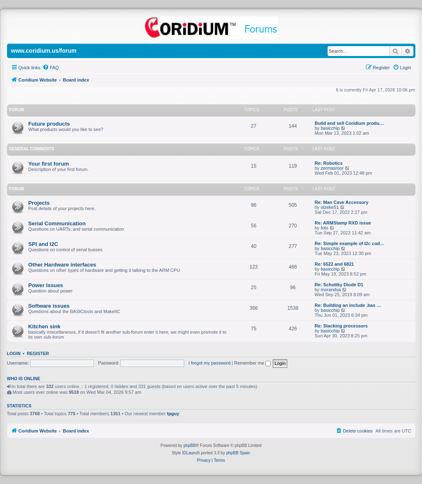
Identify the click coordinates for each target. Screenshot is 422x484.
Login (14, 353)
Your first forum (48, 164)
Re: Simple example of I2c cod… (349, 243)
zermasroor (332, 168)
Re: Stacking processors (341, 325)
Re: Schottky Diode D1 (339, 284)
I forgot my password (209, 362)
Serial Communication (57, 223)
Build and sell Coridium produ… (349, 123)
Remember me (252, 362)
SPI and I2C (43, 244)
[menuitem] (50, 67)
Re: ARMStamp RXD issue (343, 222)
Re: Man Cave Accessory (341, 202)
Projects (39, 203)
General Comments (31, 149)
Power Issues (45, 285)
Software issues (49, 306)
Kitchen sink (44, 326)
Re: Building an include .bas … (348, 305)
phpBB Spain (238, 453)
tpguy (173, 413)
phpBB (189, 445)
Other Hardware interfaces (62, 265)
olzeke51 (330, 207)
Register (38, 353)
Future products (49, 124)
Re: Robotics (329, 163)
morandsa (331, 289)
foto (324, 227)
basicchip (330, 128)
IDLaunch (191, 453)
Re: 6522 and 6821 (334, 264)
